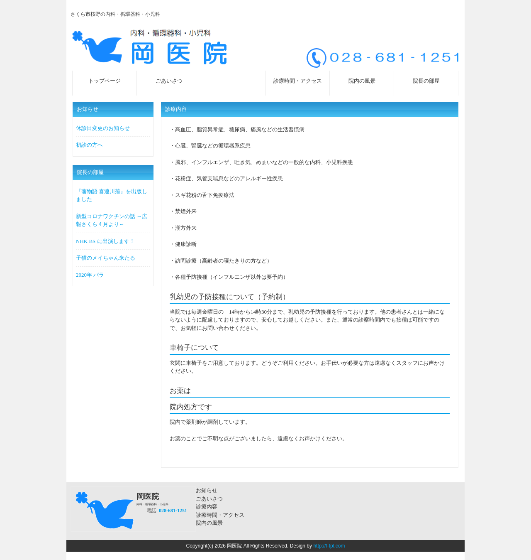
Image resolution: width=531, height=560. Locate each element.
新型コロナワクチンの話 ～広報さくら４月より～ (111, 220)
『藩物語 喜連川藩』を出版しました (111, 195)
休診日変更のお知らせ (103, 128)
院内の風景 (209, 523)
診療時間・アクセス (220, 515)
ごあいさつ (209, 499)
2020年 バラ (90, 275)
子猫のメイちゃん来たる (105, 258)
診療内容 (206, 507)
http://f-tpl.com (329, 546)
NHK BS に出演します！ (105, 241)
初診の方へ (89, 145)
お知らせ (206, 490)
